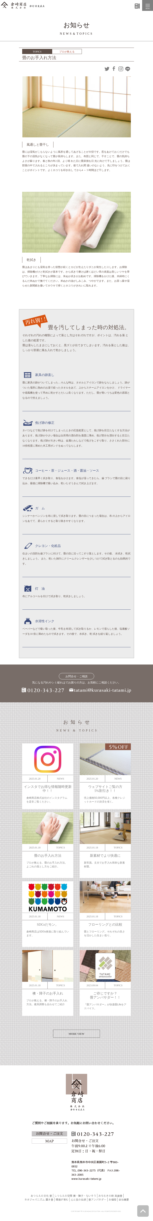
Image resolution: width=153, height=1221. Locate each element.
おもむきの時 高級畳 (110, 1195)
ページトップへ (143, 1211)
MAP (49, 1141)
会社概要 (124, 1199)
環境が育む (62, 1199)
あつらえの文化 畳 (41, 1195)
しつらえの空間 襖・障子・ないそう (75, 1195)
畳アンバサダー (97, 1199)
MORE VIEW (76, 1033)
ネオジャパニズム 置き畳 (38, 1199)
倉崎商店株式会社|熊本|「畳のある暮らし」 (22, 5)
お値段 (112, 1199)
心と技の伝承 (78, 1199)
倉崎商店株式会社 (76, 1093)
